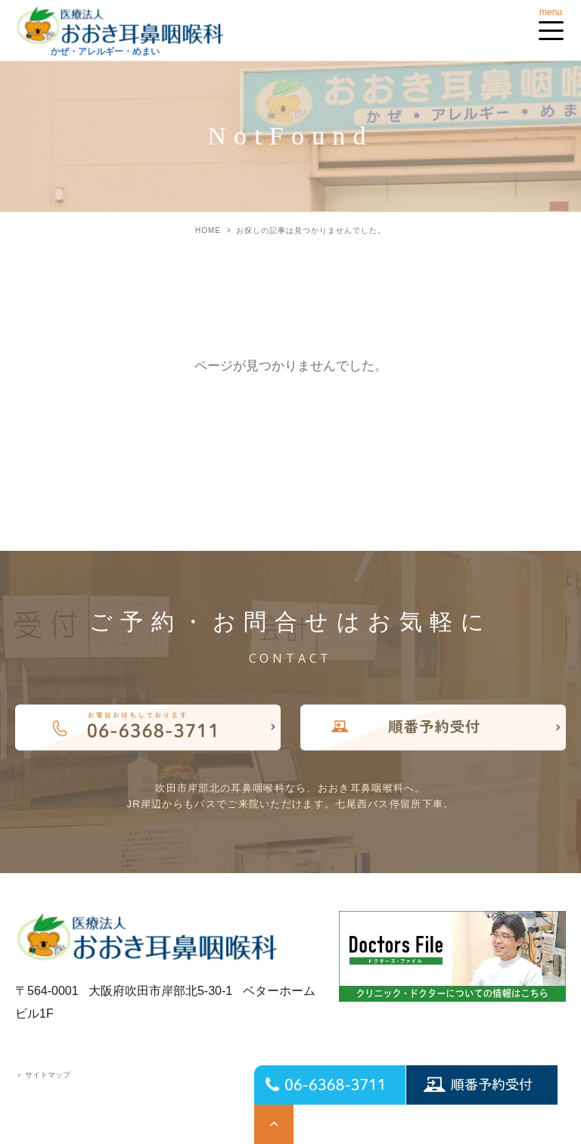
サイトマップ (42, 1075)
